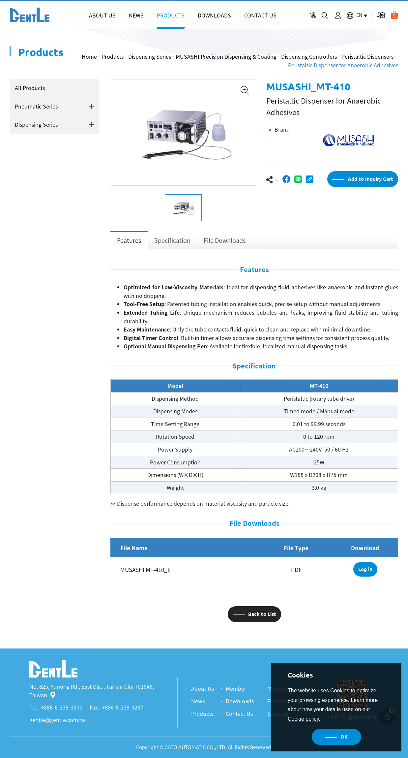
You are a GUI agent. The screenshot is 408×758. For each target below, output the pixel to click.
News (198, 701)
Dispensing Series (149, 56)
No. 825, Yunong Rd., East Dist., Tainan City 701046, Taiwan (91, 690)
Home (89, 56)
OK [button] (344, 737)
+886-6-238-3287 (122, 707)
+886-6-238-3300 (61, 707)
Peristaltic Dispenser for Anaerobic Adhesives (343, 65)
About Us (202, 688)
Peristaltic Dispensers (367, 56)
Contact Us (239, 713)
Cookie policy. (304, 719)
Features (129, 240)
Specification (172, 240)
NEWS (136, 15)
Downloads (240, 701)
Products (113, 56)
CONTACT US (260, 15)
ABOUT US (102, 15)
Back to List (262, 614)
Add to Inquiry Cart (370, 179)
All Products (30, 88)
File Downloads (225, 240)
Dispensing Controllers (309, 56)
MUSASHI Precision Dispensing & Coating (226, 56)
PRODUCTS (171, 15)
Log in (365, 569)
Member (236, 688)
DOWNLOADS (214, 15)
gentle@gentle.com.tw (57, 720)
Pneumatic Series (36, 106)
